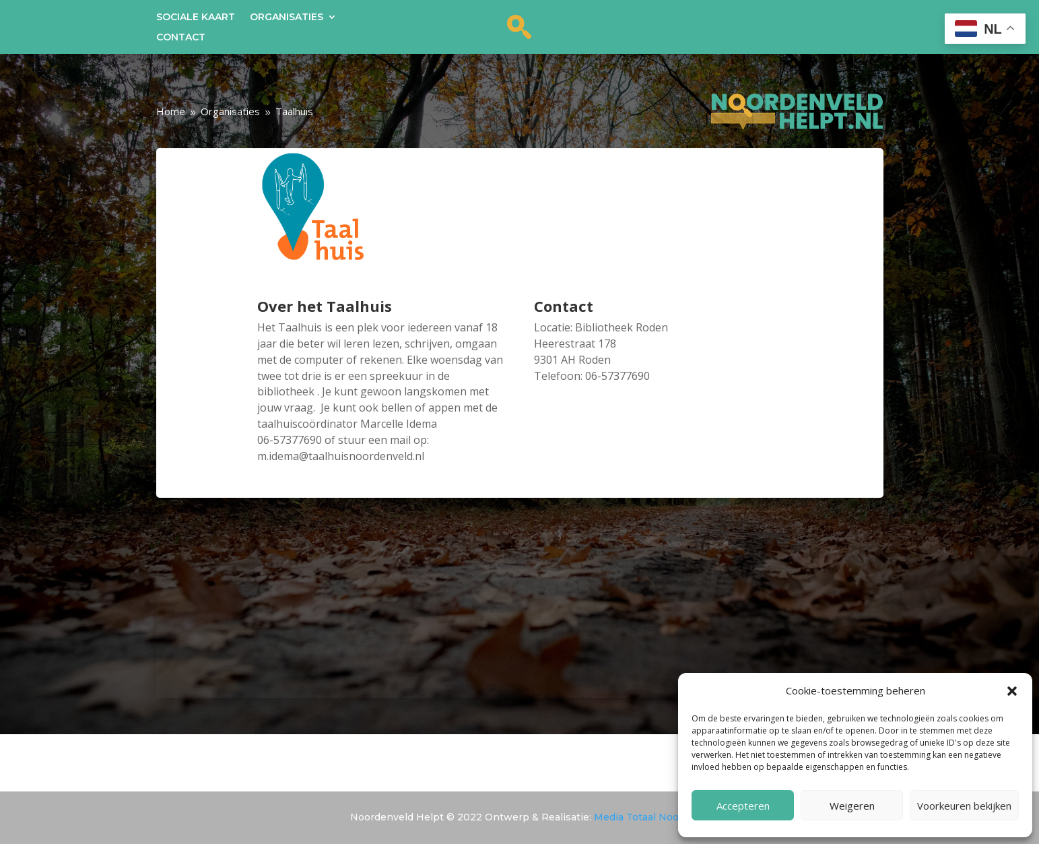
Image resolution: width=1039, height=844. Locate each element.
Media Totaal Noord (641, 817)
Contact (180, 37)
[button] (1012, 691)
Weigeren (852, 805)
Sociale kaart (195, 17)
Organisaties (286, 17)
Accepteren (743, 805)
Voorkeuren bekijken (964, 805)
